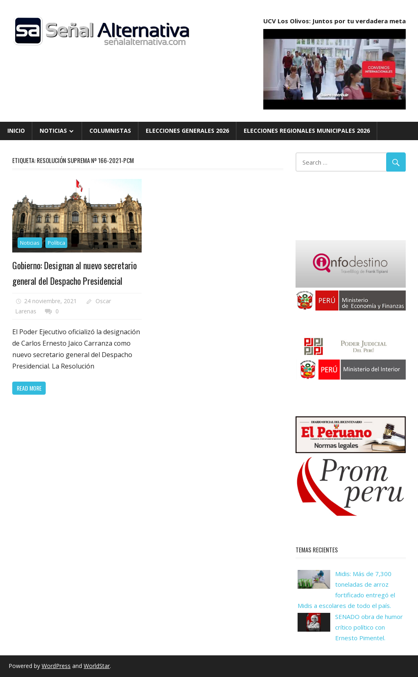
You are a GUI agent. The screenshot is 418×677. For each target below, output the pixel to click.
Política (56, 242)
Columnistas (110, 130)
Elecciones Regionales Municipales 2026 (307, 130)
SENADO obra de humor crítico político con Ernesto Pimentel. (369, 627)
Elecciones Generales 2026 (187, 130)
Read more (29, 388)
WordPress (56, 666)
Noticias (53, 130)
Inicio (16, 130)
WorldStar (97, 666)
